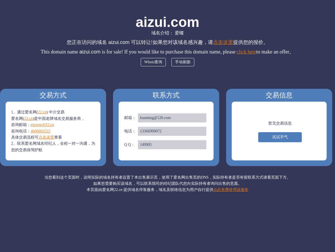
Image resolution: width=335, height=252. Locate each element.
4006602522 (40, 131)
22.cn (42, 112)
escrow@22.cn (42, 125)
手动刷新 (183, 62)
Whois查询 (153, 62)
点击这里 (223, 42)
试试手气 (280, 137)
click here (246, 52)
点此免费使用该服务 (230, 190)
